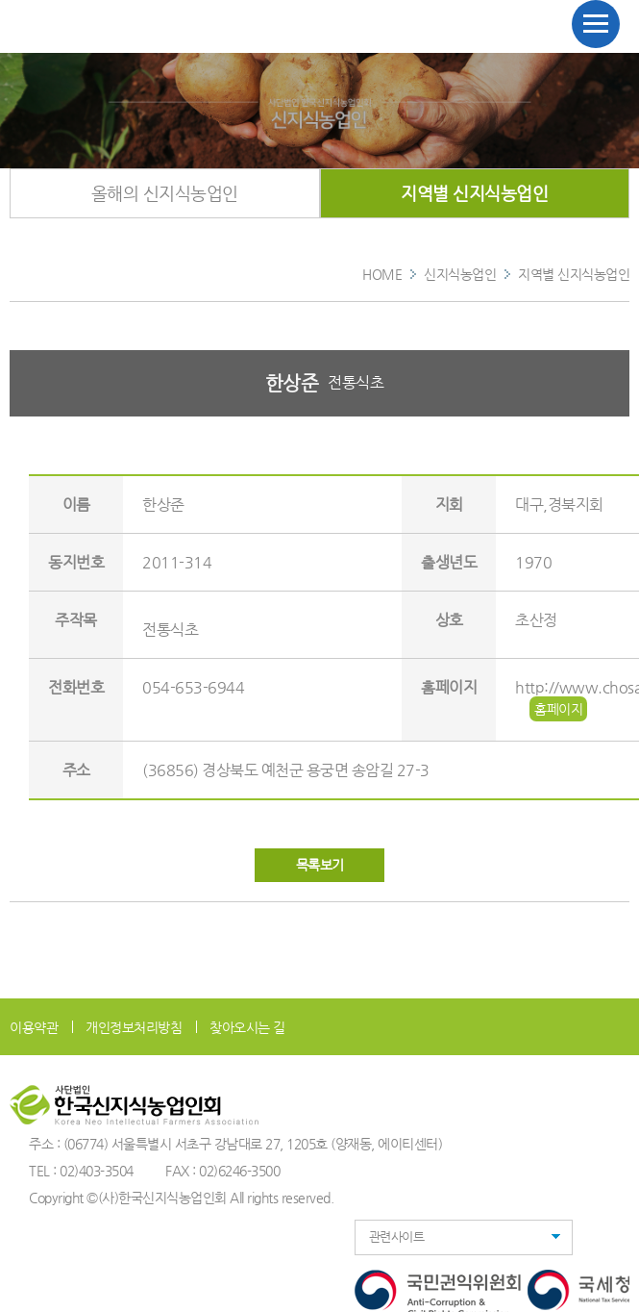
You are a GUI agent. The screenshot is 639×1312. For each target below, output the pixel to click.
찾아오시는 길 (247, 1027)
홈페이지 (558, 709)
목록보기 (320, 864)
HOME (382, 274)
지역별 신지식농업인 (474, 193)
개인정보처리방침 (134, 1027)
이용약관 (34, 1027)
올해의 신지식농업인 (164, 193)
